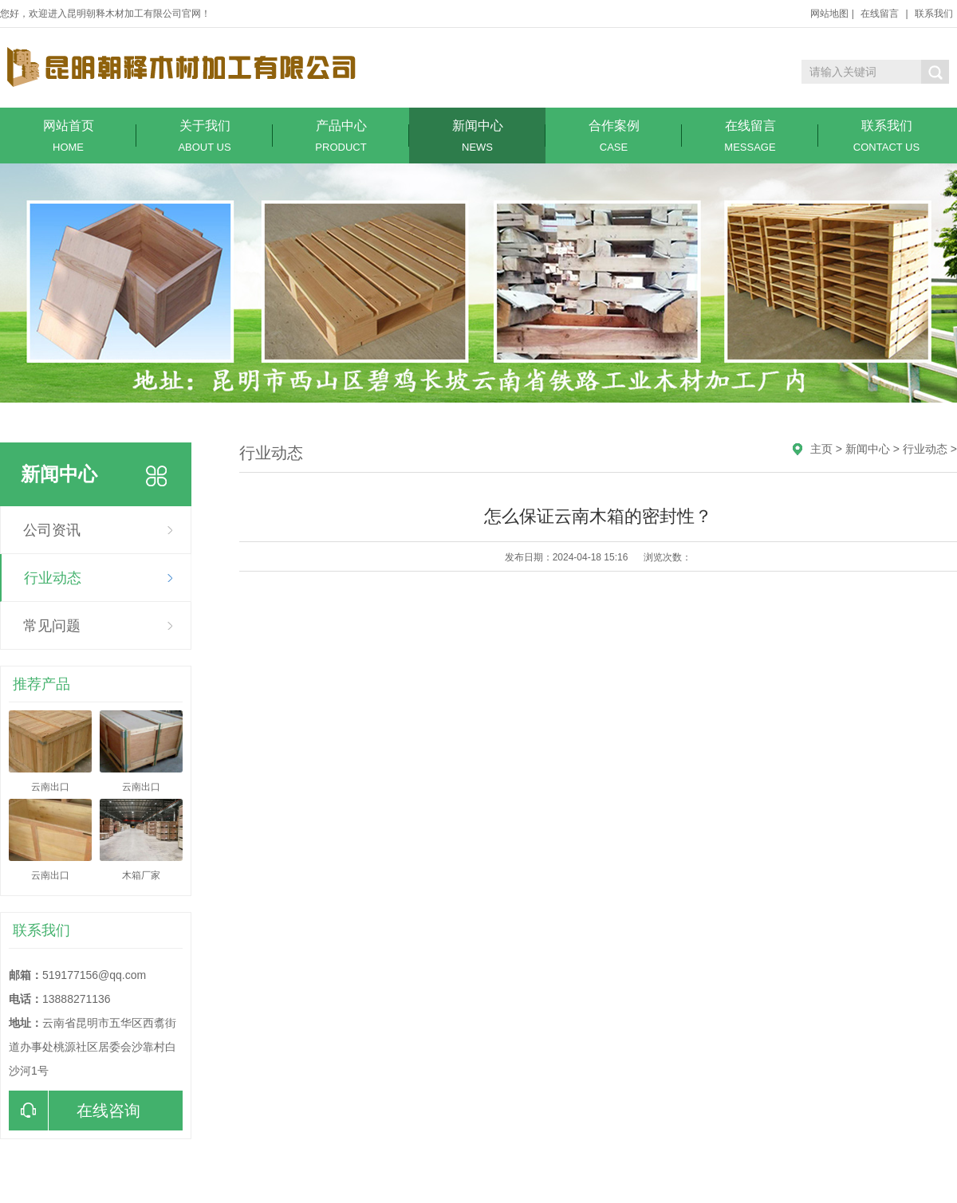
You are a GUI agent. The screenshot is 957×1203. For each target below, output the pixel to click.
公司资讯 (52, 530)
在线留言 (880, 13)
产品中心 (341, 136)
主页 (821, 448)
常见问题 (52, 626)
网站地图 (829, 13)
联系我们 (934, 13)
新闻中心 (477, 136)
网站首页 (68, 136)
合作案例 (613, 136)
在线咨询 (74, 1110)
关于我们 (204, 136)
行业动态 (52, 578)
